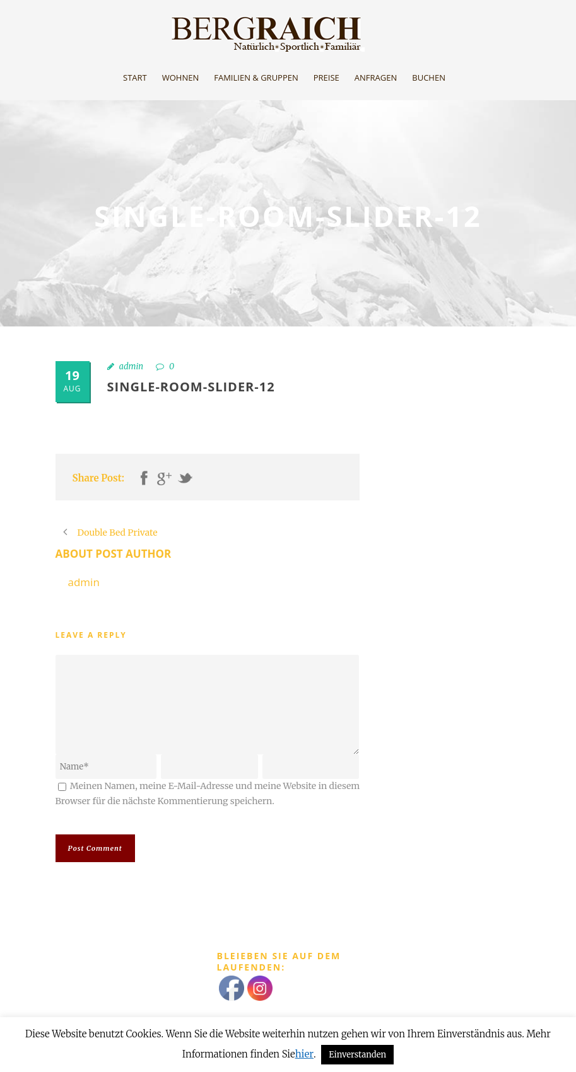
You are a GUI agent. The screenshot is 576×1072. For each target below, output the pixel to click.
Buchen (428, 77)
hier (304, 1054)
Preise (326, 77)
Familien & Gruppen (256, 77)
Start (135, 77)
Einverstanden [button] (357, 1054)
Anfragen (376, 77)
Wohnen (180, 77)
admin (131, 366)
